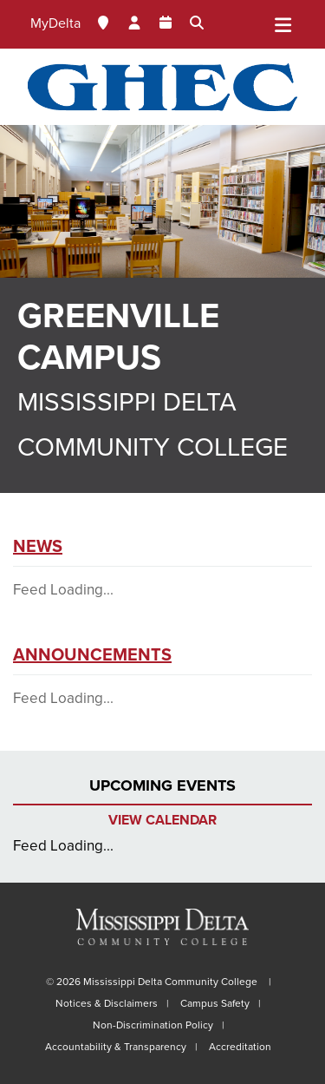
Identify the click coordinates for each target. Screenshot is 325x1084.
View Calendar (162, 820)
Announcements (92, 655)
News (37, 546)
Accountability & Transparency (115, 1047)
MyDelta (55, 23)
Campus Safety (215, 1003)
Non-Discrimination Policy (153, 1025)
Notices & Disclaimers (106, 1003)
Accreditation (240, 1047)
